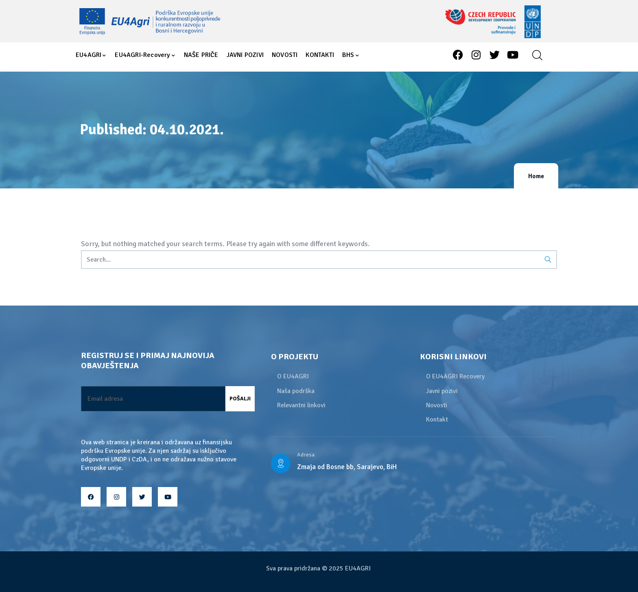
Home (536, 176)
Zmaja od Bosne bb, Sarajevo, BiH (347, 467)
